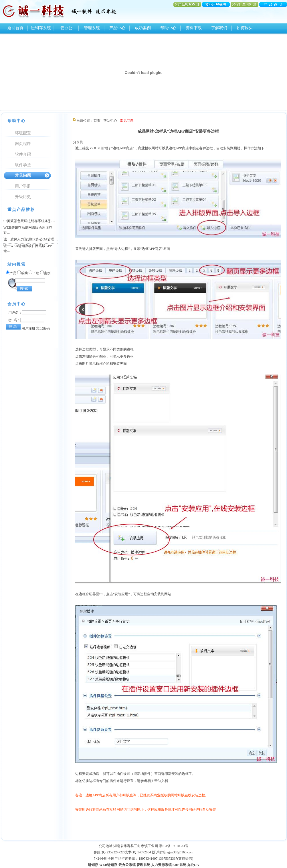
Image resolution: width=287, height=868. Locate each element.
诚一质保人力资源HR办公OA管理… (30, 239)
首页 (97, 121)
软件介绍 (23, 154)
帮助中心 (168, 28)
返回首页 (15, 28)
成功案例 (143, 28)
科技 (85, 148)
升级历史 (23, 197)
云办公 (66, 28)
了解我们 (219, 28)
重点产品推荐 (21, 209)
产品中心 (117, 28)
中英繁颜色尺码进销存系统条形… (29, 221)
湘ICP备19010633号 (173, 846)
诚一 (78, 148)
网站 (236, 148)
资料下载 (194, 28)
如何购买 (245, 28)
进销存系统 (41, 28)
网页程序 (23, 144)
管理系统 (92, 28)
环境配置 (23, 133)
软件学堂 (23, 165)
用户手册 (23, 186)
